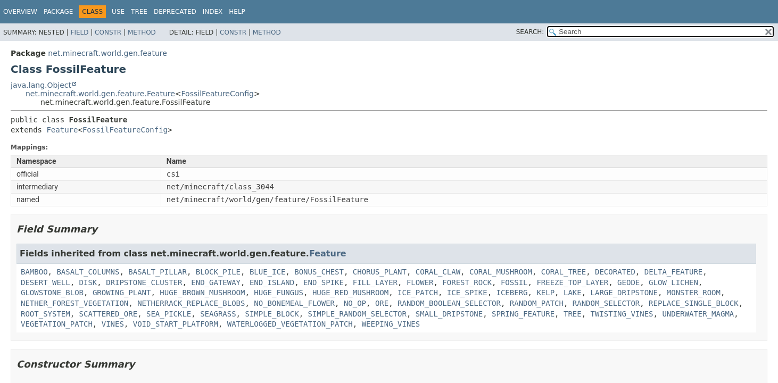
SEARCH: (530, 32)
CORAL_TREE (563, 272)
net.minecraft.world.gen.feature (107, 53)
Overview (20, 11)
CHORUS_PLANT (380, 272)
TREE (573, 314)
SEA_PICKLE (168, 314)
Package (58, 11)
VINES (113, 324)
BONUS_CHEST (319, 272)
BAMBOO (34, 272)
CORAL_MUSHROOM (500, 272)
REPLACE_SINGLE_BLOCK (694, 303)
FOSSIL (514, 282)
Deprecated (175, 11)
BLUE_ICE (267, 272)
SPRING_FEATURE (523, 314)
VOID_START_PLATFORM (175, 324)
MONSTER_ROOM (694, 292)
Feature (62, 130)
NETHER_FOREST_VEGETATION (74, 303)
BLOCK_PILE (218, 272)
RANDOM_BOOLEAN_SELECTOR (449, 303)
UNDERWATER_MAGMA (698, 314)
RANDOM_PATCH (537, 303)
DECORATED (615, 272)
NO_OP (355, 303)
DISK (88, 282)
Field (79, 32)
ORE (381, 303)
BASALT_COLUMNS (87, 272)
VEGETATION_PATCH (57, 324)
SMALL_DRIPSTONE (449, 314)
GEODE (628, 282)
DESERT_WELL (45, 282)
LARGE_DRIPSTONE (624, 292)
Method (142, 32)
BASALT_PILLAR (157, 272)
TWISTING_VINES (622, 314)
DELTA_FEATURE (673, 272)
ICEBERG (512, 292)
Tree (139, 11)
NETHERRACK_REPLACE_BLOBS (191, 303)
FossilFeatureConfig (217, 93)
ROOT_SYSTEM (45, 314)
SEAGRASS (218, 314)
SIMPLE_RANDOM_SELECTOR (357, 314)
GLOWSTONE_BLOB (52, 292)
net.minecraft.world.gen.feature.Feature (100, 93)
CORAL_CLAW (438, 272)
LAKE (573, 292)
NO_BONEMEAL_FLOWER (294, 303)
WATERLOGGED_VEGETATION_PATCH (290, 324)
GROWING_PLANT (122, 292)
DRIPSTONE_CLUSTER (144, 282)
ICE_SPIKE (467, 292)
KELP (545, 292)
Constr (108, 32)
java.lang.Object (41, 85)
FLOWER (420, 282)
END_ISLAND (272, 282)
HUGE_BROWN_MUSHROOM (202, 292)
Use (118, 11)
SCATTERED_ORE (108, 314)
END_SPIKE (323, 282)
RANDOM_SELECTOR (606, 303)
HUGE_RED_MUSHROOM (350, 292)
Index (213, 11)
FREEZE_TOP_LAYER (572, 282)
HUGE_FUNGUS (278, 292)
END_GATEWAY (216, 282)
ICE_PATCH (418, 292)
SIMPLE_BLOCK (272, 314)
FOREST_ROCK (467, 282)
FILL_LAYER (375, 282)
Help (237, 11)
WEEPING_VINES (391, 324)
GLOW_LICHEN (673, 282)
